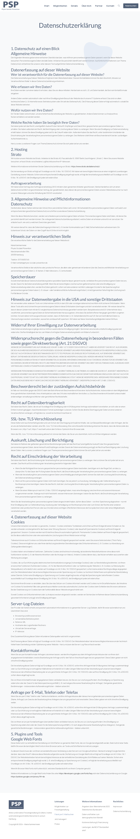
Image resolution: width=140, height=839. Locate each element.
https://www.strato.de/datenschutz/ (85, 166)
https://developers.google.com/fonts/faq (75, 773)
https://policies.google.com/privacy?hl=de (28, 776)
